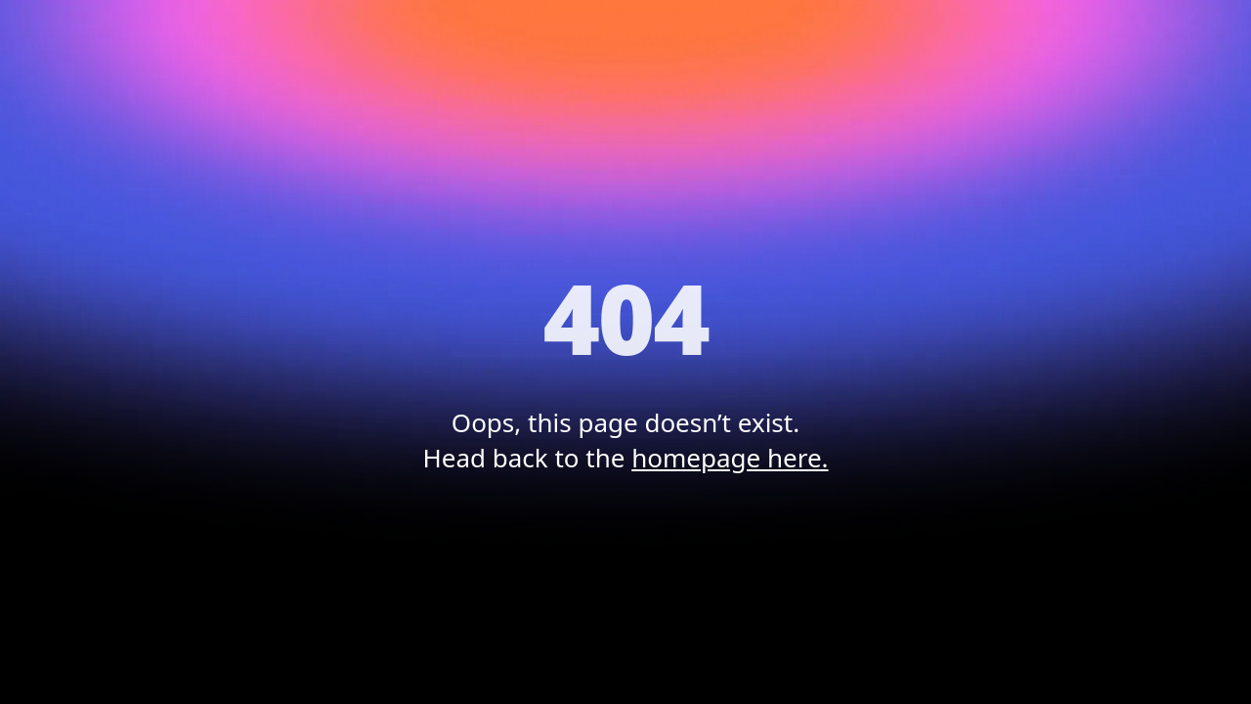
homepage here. (729, 457)
